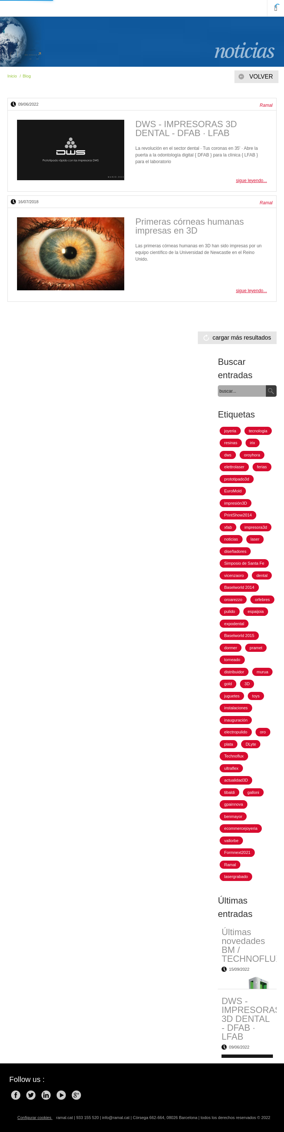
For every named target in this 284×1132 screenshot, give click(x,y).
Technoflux (234, 756)
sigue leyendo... (251, 180)
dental (261, 575)
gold (228, 683)
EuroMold (232, 491)
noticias (231, 539)
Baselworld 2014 (239, 587)
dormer (230, 648)
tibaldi (229, 792)
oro (263, 732)
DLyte (251, 744)
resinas (230, 442)
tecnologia (258, 431)
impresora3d (255, 527)
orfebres (262, 599)
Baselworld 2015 (239, 635)
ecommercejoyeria (240, 828)
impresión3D (235, 503)
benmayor (233, 816)
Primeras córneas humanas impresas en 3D (189, 226)
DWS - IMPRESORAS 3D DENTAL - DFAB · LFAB (186, 128)
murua (262, 672)
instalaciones (236, 708)
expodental (234, 623)
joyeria (230, 431)
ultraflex (231, 768)
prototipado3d (236, 479)
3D (247, 683)
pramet (256, 648)
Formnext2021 (237, 852)
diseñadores (235, 551)
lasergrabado (236, 876)
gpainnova (233, 804)
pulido (229, 611)
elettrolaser (234, 467)
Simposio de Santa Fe (244, 563)
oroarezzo (233, 599)
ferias (262, 467)
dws (227, 455)
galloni (253, 792)
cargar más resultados (242, 337)
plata (228, 744)
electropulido (235, 732)
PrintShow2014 (238, 515)
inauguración (235, 720)
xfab (228, 527)
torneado (232, 659)
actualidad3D (236, 780)
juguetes (232, 696)
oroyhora (252, 455)
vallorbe (231, 840)
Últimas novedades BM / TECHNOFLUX (252, 945)
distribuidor (234, 672)
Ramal (230, 864)
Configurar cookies (35, 1117)
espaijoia (256, 611)
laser (255, 539)
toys (256, 696)
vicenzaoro (234, 575)
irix (252, 442)
